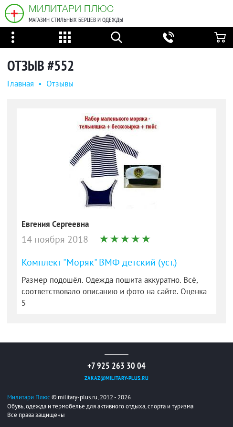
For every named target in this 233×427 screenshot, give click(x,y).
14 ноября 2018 (54, 239)
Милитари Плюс (71, 8)
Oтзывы (60, 83)
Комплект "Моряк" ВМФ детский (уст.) (99, 262)
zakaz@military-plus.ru (116, 378)
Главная (20, 83)
